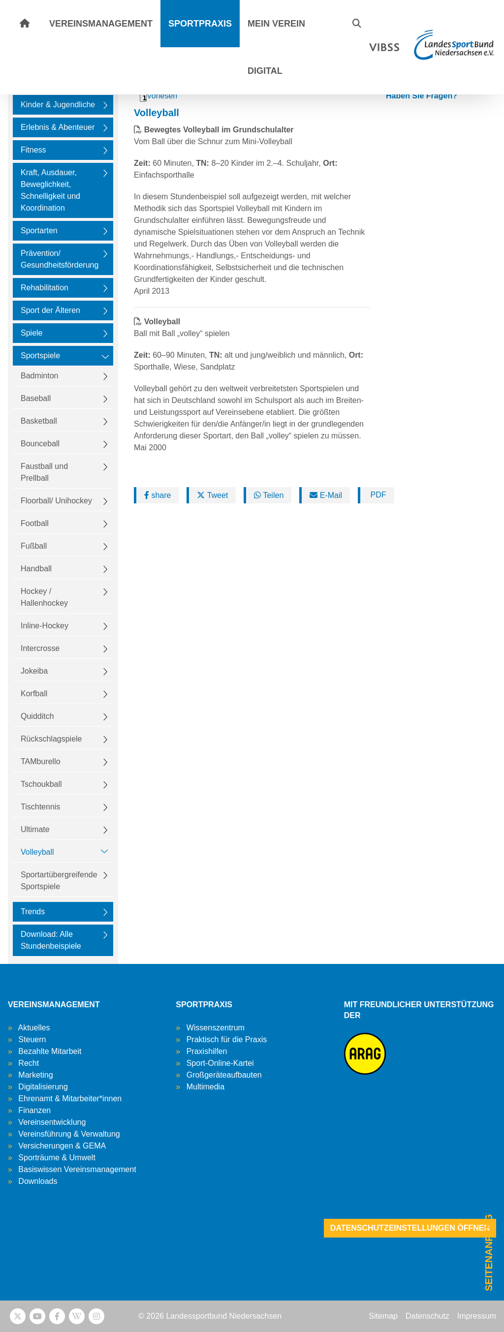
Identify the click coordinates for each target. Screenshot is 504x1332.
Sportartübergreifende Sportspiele (59, 880)
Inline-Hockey (44, 625)
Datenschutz (427, 1316)
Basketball (39, 421)
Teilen (269, 495)
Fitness (33, 150)
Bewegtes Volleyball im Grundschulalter (219, 129)
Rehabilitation (44, 287)
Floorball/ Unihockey (56, 500)
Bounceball (40, 443)
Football (35, 523)
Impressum (476, 1316)
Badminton (40, 376)
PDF (377, 495)
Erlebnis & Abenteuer (57, 127)
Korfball (34, 693)
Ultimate (35, 829)
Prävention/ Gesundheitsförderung (59, 259)
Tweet (212, 495)
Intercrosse (40, 648)
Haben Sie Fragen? (421, 96)
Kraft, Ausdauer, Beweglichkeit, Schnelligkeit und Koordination (50, 190)
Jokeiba (34, 671)
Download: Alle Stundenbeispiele (51, 940)
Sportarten (39, 230)
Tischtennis (40, 807)
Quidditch (37, 716)
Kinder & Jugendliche (58, 104)
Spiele (31, 333)
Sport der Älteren (50, 310)
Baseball (36, 398)
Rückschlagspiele (51, 739)
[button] (357, 23)
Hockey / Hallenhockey (44, 597)
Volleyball (37, 852)
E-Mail (326, 495)
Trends (33, 911)
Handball (36, 568)
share (157, 495)
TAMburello (41, 761)
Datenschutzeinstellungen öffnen (410, 1228)
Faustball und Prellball (44, 472)
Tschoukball (41, 784)
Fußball (34, 546)
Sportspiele (40, 355)
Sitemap (383, 1316)
